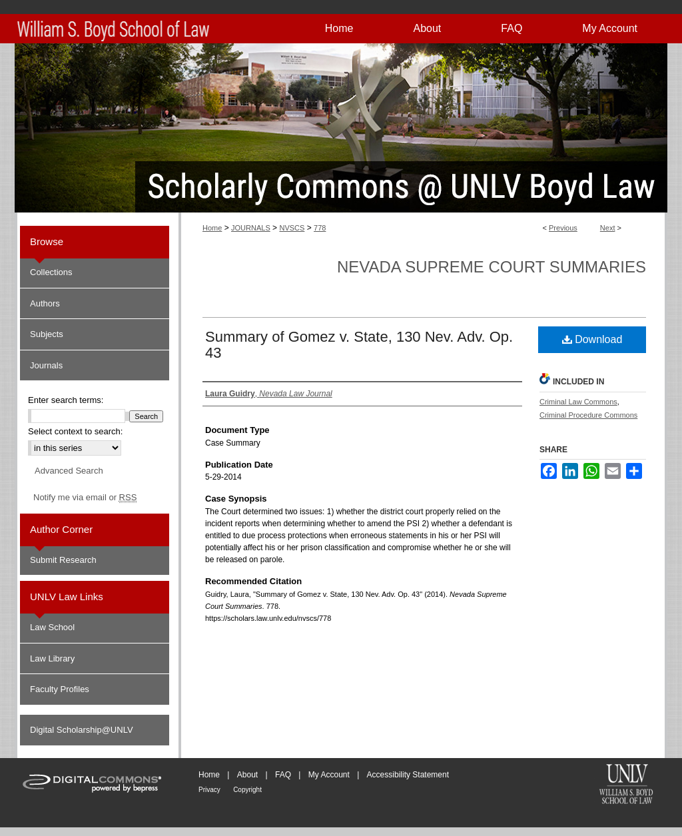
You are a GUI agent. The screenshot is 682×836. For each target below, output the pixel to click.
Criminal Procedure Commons (588, 415)
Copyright (247, 789)
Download (592, 339)
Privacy (209, 789)
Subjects (46, 334)
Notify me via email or (85, 497)
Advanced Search (69, 471)
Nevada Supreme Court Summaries (491, 267)
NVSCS (291, 228)
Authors (45, 303)
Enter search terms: (65, 400)
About (247, 774)
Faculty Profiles (59, 689)
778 (320, 228)
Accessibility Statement (408, 774)
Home (212, 228)
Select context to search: (75, 431)
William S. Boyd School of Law (626, 785)
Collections (51, 272)
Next (607, 228)
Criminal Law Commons (578, 402)
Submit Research (63, 560)
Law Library (52, 658)
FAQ (283, 774)
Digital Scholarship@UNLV (81, 730)
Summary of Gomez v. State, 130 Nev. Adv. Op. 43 (359, 344)
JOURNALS (250, 228)
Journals (46, 365)
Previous (563, 228)
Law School (52, 627)
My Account (329, 774)
